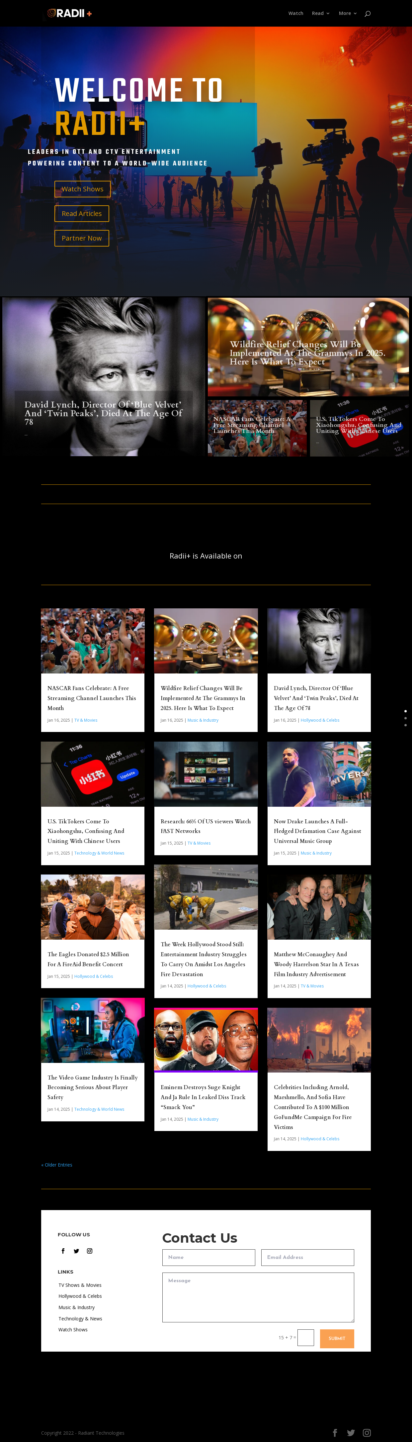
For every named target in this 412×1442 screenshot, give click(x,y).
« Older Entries (56, 1165)
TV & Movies (85, 720)
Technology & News (80, 1318)
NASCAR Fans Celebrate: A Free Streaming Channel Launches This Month (91, 698)
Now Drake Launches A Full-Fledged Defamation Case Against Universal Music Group (317, 831)
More (345, 13)
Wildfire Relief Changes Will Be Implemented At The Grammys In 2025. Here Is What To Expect (203, 698)
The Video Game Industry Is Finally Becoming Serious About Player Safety (92, 1087)
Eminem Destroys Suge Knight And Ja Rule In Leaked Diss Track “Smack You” (203, 1097)
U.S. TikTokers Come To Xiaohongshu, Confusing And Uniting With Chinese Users (85, 831)
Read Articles (82, 213)
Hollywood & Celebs (93, 976)
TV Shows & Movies (80, 1285)
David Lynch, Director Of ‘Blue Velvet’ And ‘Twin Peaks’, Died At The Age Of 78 (316, 698)
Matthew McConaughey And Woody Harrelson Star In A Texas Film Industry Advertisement (316, 964)
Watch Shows (83, 188)
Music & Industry (203, 720)
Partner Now (82, 238)
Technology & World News (99, 853)
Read (318, 13)
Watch (295, 13)
